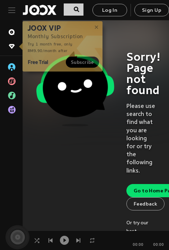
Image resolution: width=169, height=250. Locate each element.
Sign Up (151, 10)
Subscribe (82, 62)
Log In (109, 10)
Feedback (145, 204)
